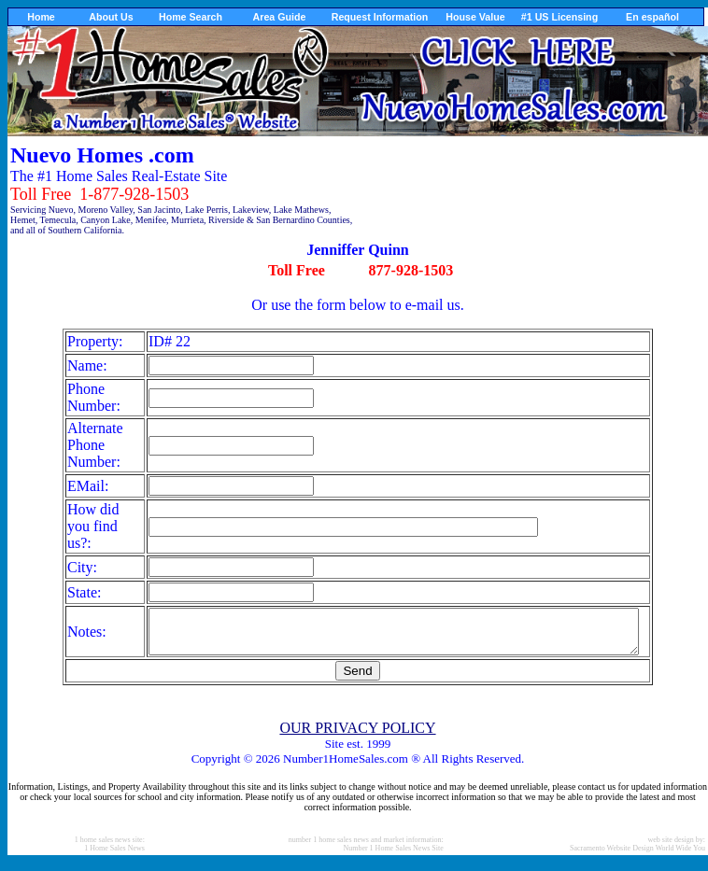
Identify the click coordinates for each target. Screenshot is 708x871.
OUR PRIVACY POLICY (357, 736)
